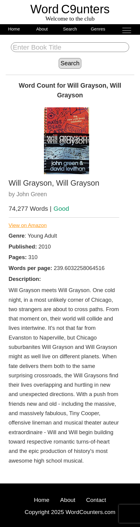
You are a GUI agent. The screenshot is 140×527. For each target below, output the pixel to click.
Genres (98, 29)
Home (14, 29)
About (42, 29)
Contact (96, 500)
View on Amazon (28, 225)
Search (70, 29)
